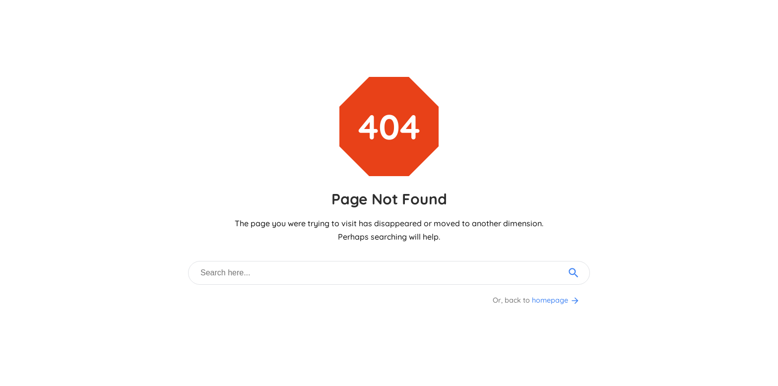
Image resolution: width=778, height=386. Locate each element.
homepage (556, 300)
